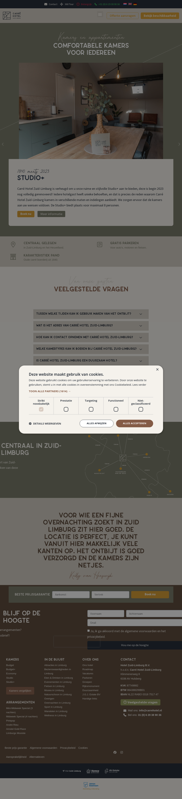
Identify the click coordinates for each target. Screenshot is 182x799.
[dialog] (91, 399)
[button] (91, 391)
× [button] (157, 369)
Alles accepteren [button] (133, 423)
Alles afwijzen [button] (94, 423)
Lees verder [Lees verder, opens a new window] (139, 384)
